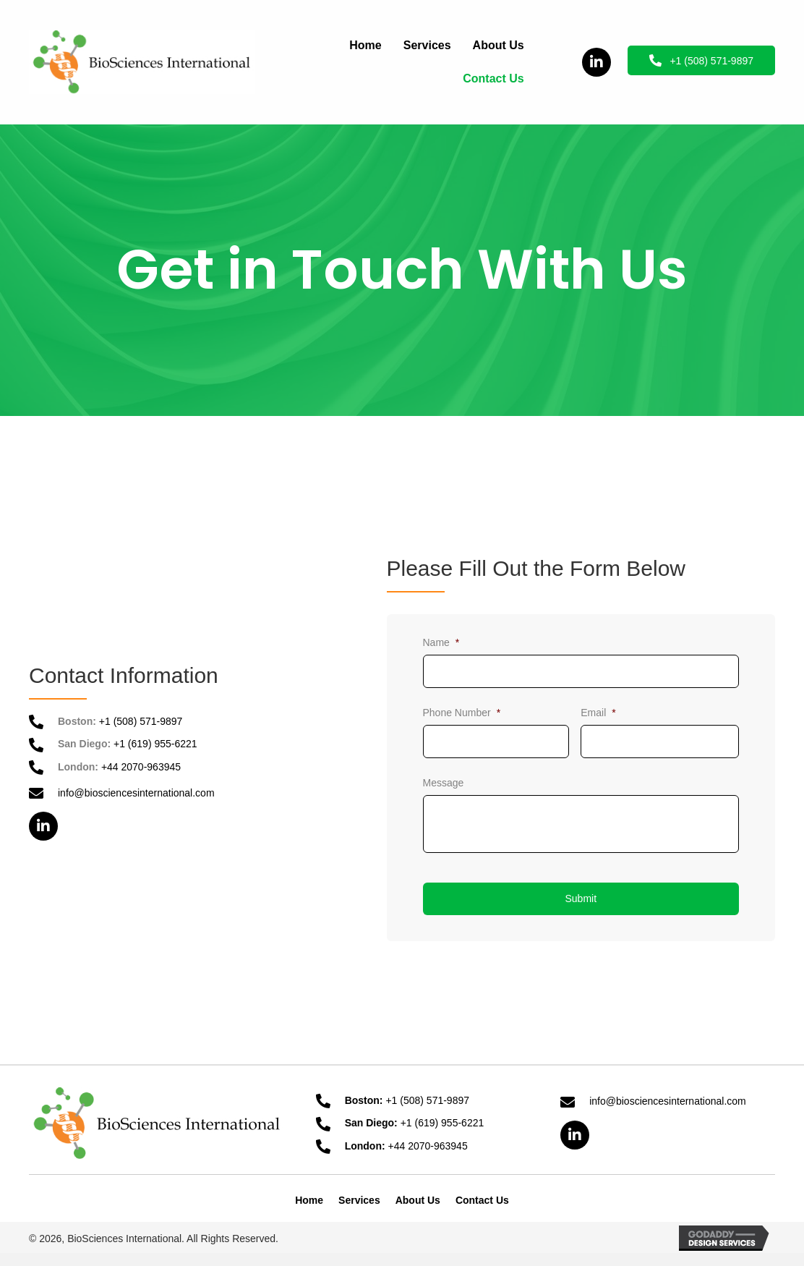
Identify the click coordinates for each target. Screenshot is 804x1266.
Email (598, 712)
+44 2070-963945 (141, 767)
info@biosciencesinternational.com (136, 793)
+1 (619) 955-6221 (155, 743)
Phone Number (462, 712)
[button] (596, 62)
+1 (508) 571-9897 (141, 721)
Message (443, 783)
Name (441, 642)
